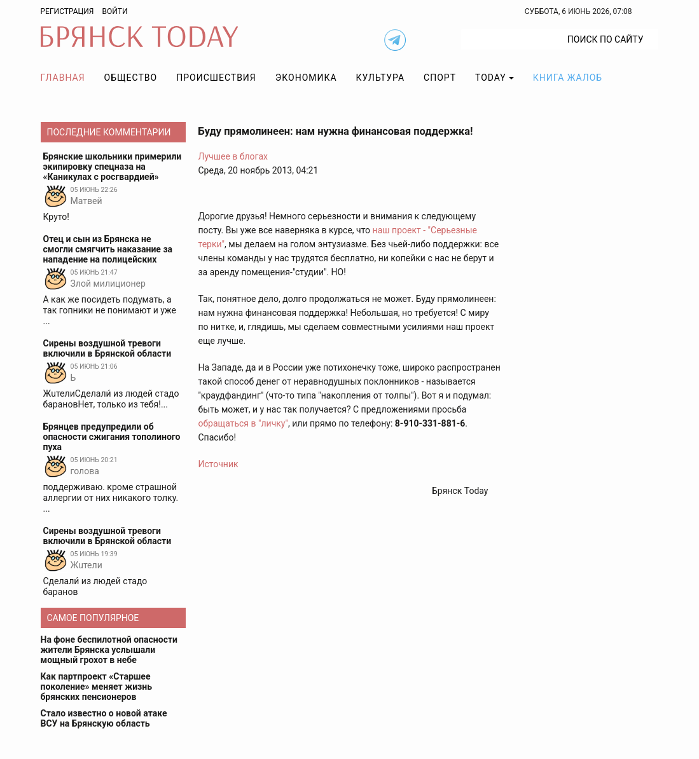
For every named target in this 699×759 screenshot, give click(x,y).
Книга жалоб (567, 77)
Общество (131, 77)
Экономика (306, 77)
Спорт (440, 77)
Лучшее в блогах (233, 156)
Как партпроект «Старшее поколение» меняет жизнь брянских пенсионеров (97, 686)
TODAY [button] (490, 77)
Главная (63, 77)
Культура (380, 77)
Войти (114, 11)
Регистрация (67, 11)
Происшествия (216, 77)
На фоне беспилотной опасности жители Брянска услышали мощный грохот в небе (109, 649)
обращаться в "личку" (243, 423)
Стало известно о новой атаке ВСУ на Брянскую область (104, 718)
